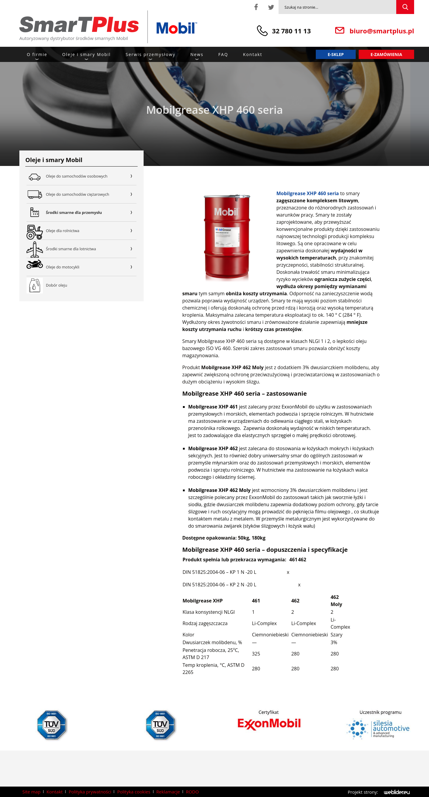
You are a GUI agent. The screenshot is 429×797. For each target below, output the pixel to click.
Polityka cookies (133, 792)
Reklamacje (168, 792)
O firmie (37, 54)
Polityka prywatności (90, 792)
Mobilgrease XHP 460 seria (307, 193)
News (196, 54)
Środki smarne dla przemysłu (91, 212)
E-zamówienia (386, 54)
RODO (192, 792)
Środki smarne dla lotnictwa (91, 249)
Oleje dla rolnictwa (91, 231)
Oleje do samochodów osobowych (91, 176)
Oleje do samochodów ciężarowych (91, 194)
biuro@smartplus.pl (381, 30)
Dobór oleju (56, 285)
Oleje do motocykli (91, 267)
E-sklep (336, 54)
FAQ (223, 54)
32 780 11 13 (291, 30)
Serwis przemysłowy (150, 54)
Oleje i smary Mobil (86, 54)
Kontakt (252, 54)
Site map (31, 792)
